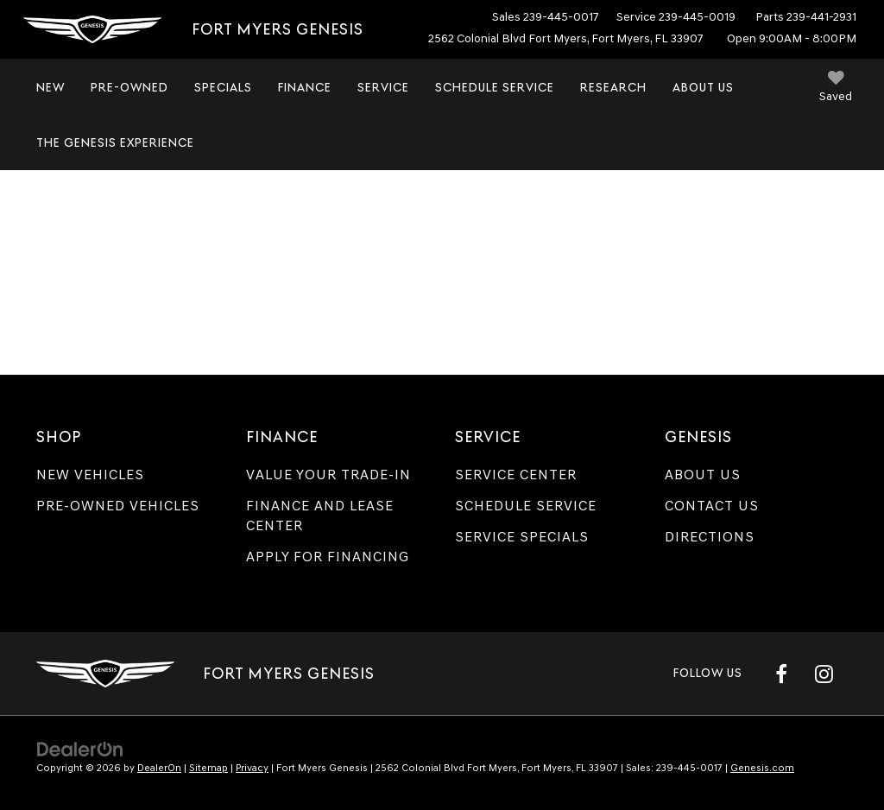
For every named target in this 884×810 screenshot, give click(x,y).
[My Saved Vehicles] (835, 88)
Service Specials (522, 536)
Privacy (252, 768)
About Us (703, 474)
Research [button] (613, 87)
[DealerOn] (80, 748)
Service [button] (383, 87)
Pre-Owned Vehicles (117, 505)
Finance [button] (305, 87)
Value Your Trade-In (328, 474)
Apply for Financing (327, 556)
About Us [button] (703, 87)
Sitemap (208, 768)
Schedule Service (494, 87)
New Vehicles (90, 474)
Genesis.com (762, 768)
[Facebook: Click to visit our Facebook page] (781, 673)
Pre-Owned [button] (129, 87)
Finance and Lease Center (320, 515)
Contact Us (712, 505)
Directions (710, 536)
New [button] (50, 87)
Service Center (516, 474)
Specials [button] (223, 87)
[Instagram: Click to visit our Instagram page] (823, 673)
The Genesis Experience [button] (115, 142)
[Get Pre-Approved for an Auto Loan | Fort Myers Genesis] (442, 256)
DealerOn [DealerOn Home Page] (159, 768)
